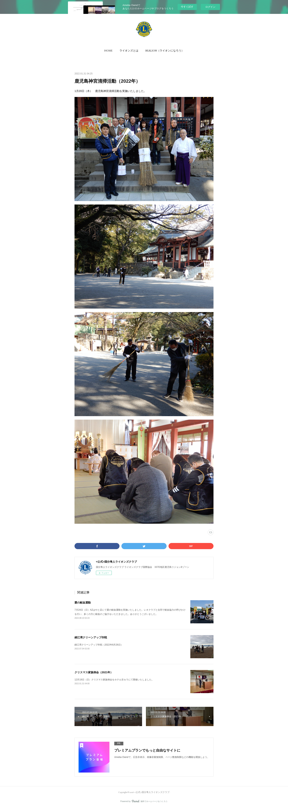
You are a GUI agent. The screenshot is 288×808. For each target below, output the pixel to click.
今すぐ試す (187, 6)
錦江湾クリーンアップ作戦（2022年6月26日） (99, 644)
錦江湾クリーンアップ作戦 (91, 637)
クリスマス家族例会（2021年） (94, 672)
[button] (108, 50)
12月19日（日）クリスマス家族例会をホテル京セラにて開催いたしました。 (114, 679)
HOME (108, 50)
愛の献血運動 (83, 602)
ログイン (210, 6)
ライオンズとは (128, 50)
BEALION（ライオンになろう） (164, 50)
